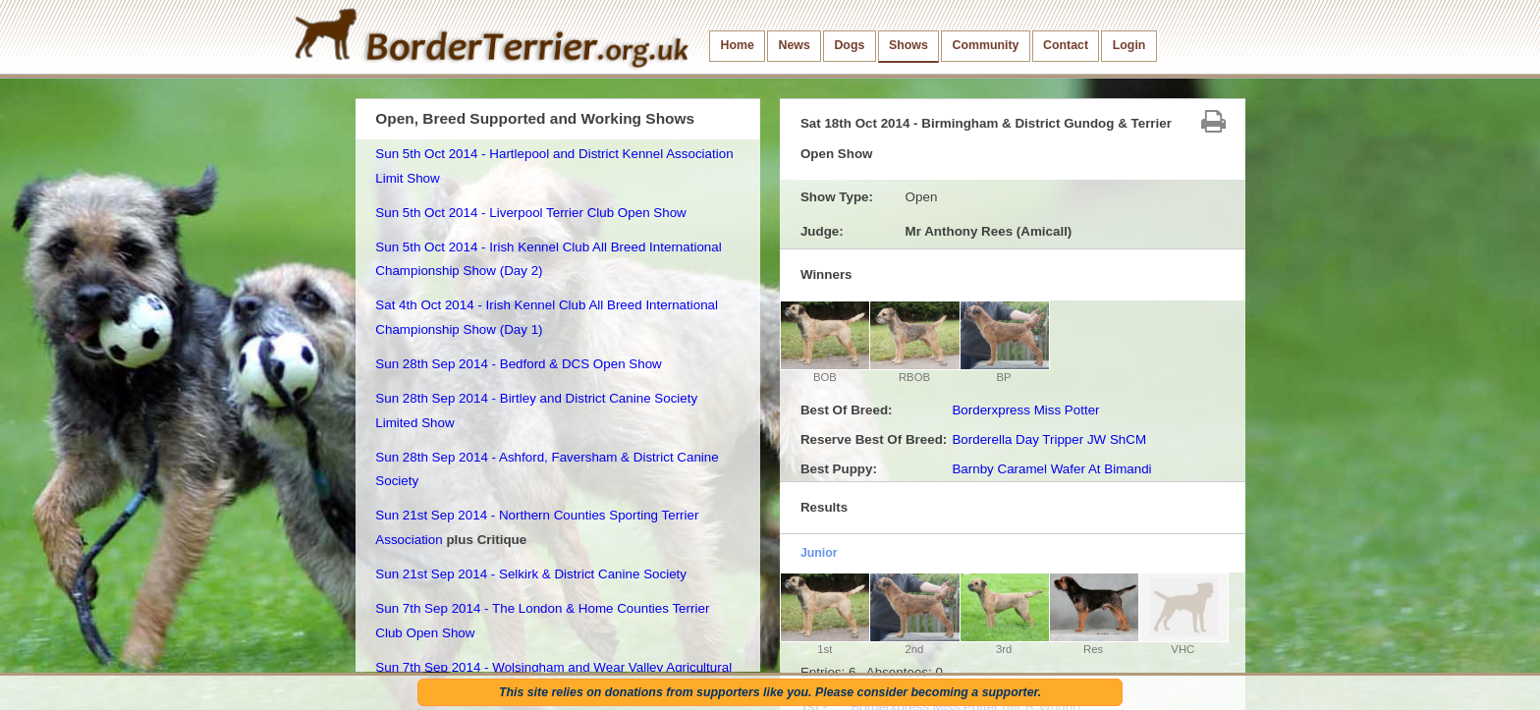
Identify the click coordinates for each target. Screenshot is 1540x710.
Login (1129, 45)
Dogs (849, 45)
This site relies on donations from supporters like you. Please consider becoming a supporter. (770, 692)
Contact (1065, 45)
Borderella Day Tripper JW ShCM (1049, 439)
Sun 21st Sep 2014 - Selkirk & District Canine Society (531, 574)
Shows (908, 45)
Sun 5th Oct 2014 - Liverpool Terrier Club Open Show (530, 212)
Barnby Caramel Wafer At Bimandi (1051, 469)
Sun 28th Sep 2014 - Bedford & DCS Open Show (518, 363)
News (793, 45)
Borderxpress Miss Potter (1025, 410)
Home (737, 45)
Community (985, 45)
